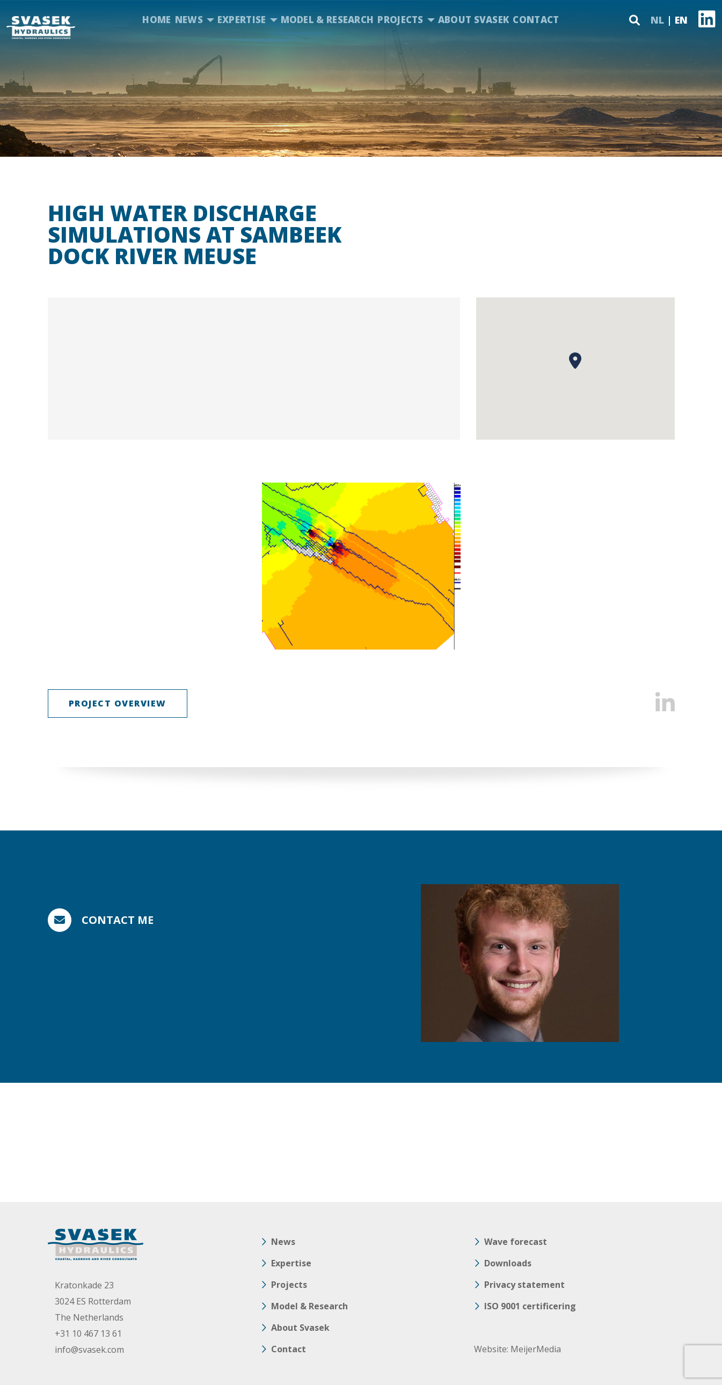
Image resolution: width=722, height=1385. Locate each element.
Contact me (118, 920)
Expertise (241, 19)
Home (156, 19)
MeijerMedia (535, 1349)
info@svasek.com (89, 1349)
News (189, 19)
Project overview (117, 703)
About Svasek (473, 19)
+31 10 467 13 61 (88, 1333)
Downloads (507, 1263)
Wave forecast (515, 1242)
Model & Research (327, 19)
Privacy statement (524, 1285)
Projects (400, 19)
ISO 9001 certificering (530, 1306)
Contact (536, 19)
